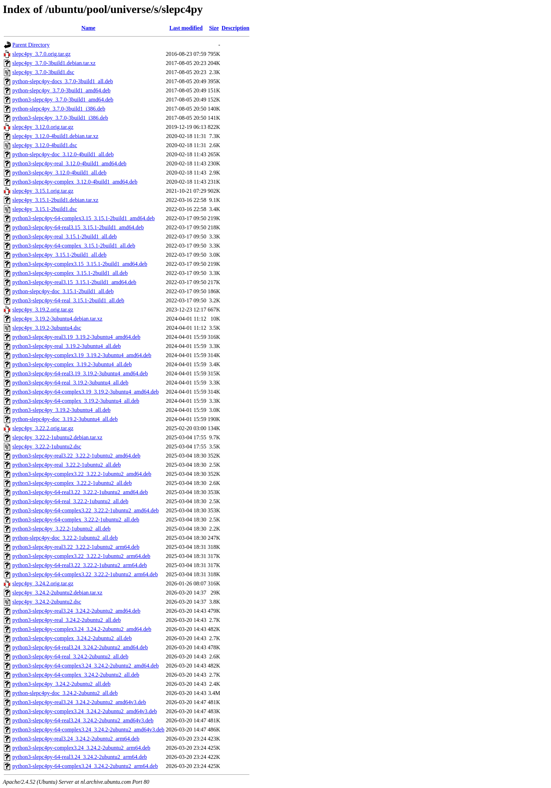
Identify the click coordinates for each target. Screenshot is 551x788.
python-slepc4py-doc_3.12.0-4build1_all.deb (63, 154)
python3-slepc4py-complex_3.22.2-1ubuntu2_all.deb (72, 483)
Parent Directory (31, 45)
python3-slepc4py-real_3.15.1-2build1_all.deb (64, 236)
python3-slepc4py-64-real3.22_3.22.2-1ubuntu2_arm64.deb (79, 565)
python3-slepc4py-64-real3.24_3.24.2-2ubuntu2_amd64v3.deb (83, 720)
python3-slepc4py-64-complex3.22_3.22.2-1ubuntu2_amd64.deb (85, 510)
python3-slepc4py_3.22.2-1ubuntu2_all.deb (61, 529)
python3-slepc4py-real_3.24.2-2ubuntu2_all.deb (66, 620)
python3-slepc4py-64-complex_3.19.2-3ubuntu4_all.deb (75, 401)
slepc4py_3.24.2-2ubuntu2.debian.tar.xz (57, 593)
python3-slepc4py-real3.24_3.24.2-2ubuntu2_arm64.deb (76, 739)
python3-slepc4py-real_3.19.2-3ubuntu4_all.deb (66, 346)
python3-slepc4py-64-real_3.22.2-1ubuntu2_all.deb (70, 501)
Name (88, 28)
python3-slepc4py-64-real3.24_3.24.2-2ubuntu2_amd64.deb (80, 647)
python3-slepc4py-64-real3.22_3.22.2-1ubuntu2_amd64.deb (80, 492)
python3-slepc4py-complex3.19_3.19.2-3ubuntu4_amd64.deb (81, 355)
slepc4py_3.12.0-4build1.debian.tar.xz (55, 136)
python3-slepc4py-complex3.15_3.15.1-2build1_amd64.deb (79, 264)
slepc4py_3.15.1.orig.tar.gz (42, 191)
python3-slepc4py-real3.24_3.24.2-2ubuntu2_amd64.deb (76, 611)
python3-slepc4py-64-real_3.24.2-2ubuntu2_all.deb (70, 656)
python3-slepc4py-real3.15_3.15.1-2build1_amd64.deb (74, 282)
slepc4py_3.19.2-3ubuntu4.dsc (46, 328)
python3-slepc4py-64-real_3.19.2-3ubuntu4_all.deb (70, 383)
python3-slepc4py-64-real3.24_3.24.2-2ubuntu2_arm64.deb (79, 757)
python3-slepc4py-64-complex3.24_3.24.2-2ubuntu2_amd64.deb (85, 666)
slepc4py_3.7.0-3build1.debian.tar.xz (54, 63)
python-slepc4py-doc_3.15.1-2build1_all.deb (63, 291)
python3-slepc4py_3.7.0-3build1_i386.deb (60, 118)
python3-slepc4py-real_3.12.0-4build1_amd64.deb (69, 163)
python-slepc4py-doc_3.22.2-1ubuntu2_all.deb (65, 538)
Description (235, 28)
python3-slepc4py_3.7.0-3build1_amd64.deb (63, 100)
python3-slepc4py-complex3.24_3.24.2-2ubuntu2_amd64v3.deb (84, 711)
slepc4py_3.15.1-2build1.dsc (44, 209)
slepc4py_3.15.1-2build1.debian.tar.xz (55, 200)
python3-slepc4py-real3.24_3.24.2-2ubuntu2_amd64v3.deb (79, 702)
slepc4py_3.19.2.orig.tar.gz (42, 310)
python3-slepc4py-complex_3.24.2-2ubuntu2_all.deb (72, 638)
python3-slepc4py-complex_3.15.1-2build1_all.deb (70, 273)
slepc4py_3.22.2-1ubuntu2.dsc (46, 446)
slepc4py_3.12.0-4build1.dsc (44, 145)
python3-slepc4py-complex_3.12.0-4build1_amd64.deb (74, 182)
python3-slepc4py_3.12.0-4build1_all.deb (59, 173)
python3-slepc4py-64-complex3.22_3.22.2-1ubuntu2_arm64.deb (85, 574)
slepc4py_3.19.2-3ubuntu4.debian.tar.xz (57, 319)
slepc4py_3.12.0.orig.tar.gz (42, 127)
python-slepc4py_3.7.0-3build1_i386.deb (58, 109)
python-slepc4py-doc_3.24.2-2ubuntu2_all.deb (65, 693)
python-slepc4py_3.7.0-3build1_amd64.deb (61, 90)
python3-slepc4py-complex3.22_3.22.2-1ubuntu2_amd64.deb (81, 474)
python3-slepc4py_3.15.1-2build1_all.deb (59, 255)
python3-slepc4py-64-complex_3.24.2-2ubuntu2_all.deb (75, 675)
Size (214, 28)
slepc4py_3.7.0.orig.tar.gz (41, 54)
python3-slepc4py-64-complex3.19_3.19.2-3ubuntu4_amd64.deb (85, 392)
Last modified (186, 28)
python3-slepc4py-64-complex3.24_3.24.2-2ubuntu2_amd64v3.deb (88, 730)
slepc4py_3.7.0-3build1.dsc (43, 72)
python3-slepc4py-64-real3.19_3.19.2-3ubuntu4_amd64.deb (80, 373)
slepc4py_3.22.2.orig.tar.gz (42, 428)
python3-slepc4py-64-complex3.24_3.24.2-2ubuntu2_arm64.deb (85, 766)
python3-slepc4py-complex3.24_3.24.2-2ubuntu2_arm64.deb (81, 748)
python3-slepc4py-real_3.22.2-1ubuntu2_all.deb (66, 465)
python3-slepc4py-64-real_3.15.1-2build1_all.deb (68, 300)
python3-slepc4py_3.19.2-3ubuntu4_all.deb (61, 410)
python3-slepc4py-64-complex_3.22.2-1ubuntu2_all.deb (75, 520)
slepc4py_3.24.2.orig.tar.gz (42, 583)
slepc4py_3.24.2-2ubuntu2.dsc (46, 602)
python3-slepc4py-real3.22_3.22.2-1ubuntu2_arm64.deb (76, 547)
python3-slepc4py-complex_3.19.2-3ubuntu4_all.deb (72, 364)
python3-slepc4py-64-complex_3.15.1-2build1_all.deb (73, 246)
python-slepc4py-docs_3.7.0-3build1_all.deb (62, 81)
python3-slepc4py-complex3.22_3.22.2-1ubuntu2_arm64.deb (81, 556)
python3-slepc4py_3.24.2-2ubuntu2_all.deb (61, 684)
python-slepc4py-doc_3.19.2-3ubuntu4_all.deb (65, 419)
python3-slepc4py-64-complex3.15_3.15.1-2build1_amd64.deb (83, 218)
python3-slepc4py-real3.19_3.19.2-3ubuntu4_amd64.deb (76, 337)
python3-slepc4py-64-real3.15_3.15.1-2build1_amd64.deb (78, 227)
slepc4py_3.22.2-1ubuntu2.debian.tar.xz (57, 437)
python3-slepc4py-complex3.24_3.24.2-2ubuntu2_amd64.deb (81, 629)
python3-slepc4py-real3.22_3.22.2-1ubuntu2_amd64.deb (76, 456)
